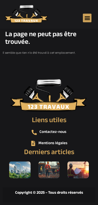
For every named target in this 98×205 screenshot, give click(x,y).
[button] (87, 18)
